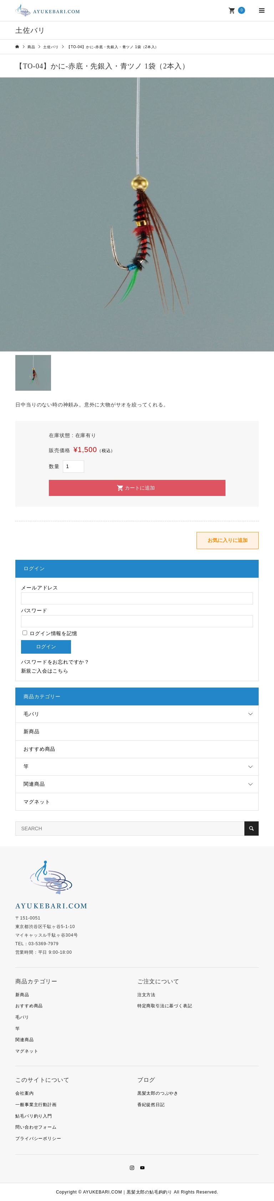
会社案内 (24, 1093)
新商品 (31, 731)
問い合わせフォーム (35, 1127)
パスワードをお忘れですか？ (55, 662)
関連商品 (34, 784)
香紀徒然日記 (151, 1104)
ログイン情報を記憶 (49, 633)
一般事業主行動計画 (35, 1104)
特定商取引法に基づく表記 (164, 1005)
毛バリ (31, 714)
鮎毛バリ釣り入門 (33, 1116)
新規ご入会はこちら (44, 671)
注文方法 (146, 994)
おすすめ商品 (39, 749)
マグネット (37, 802)
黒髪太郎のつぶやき (157, 1093)
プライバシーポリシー (38, 1138)
